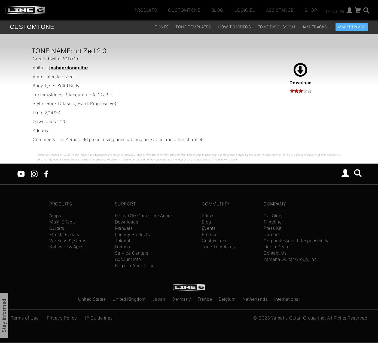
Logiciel (244, 10)
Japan (158, 299)
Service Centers (131, 253)
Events (209, 228)
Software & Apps (66, 246)
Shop (310, 10)
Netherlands (255, 299)
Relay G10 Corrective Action (144, 215)
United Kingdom (129, 299)
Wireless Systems (67, 240)
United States (92, 299)
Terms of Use (25, 318)
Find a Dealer (277, 246)
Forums (122, 246)
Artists (208, 215)
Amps (55, 215)
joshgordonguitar (68, 67)
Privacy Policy (62, 318)
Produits (146, 10)
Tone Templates (193, 27)
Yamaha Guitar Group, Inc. (290, 259)
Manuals (124, 228)
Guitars (56, 228)
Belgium (227, 299)
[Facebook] (46, 173)
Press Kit (272, 228)
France (205, 299)
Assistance (280, 10)
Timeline (272, 222)
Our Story (273, 215)
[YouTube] (21, 173)
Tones (162, 27)
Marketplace (352, 27)
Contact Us (274, 253)
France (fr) (335, 11)
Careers (271, 234)
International (287, 299)
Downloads (126, 222)
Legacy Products (132, 234)
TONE (32, 26)
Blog (217, 10)
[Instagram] (34, 173)
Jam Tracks (314, 27)
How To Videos (234, 27)
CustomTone (184, 10)
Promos (210, 234)
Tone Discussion (276, 27)
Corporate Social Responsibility (296, 240)
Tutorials (124, 240)
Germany (181, 299)
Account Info (128, 259)
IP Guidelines (99, 318)
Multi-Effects (62, 222)
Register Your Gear (134, 265)
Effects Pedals (64, 234)
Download (300, 74)
